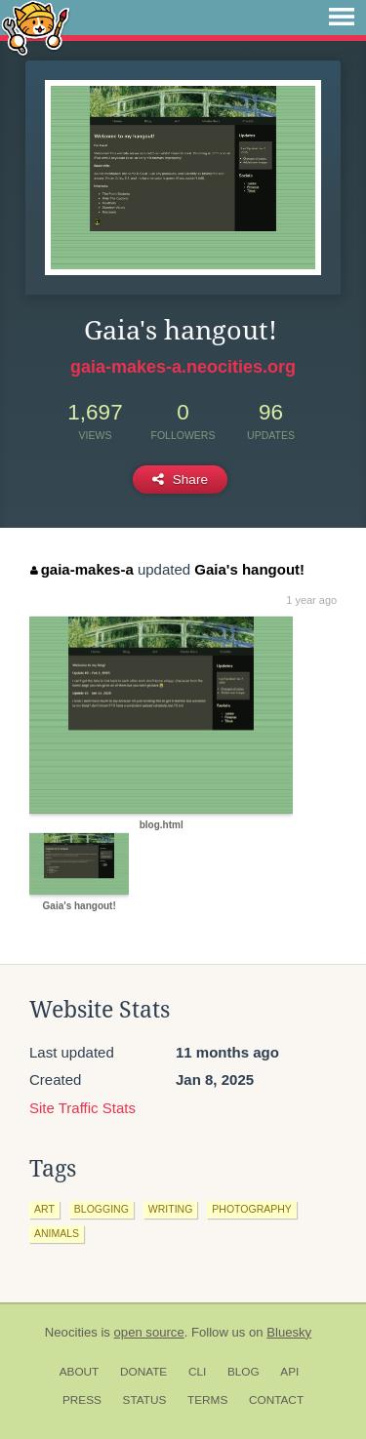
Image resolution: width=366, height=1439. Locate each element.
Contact (276, 1400)
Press (82, 1400)
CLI (197, 1372)
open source (149, 1332)
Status (145, 1400)
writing (170, 1209)
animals (56, 1233)
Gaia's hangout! (249, 569)
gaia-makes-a (82, 569)
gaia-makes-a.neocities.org (183, 367)
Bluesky (288, 1332)
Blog (243, 1372)
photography (252, 1209)
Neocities (71, 1332)
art (44, 1209)
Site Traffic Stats (82, 1107)
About (80, 1372)
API (289, 1372)
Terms (207, 1400)
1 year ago (311, 600)
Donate (143, 1372)
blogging (101, 1209)
